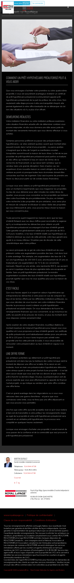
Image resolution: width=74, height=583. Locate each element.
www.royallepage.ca (13, 515)
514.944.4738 (30, 7)
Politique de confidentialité (40, 515)
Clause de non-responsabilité (18, 520)
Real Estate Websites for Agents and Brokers (47, 570)
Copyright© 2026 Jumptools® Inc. (16, 570)
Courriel (24, 10)
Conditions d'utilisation (45, 520)
